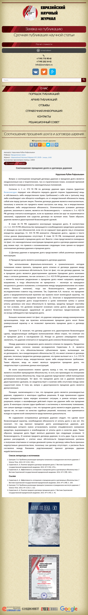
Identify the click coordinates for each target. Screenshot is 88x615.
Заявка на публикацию (44, 29)
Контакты (44, 117)
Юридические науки (18, 155)
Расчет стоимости (44, 44)
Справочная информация (44, 111)
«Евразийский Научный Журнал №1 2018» (31, 157)
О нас (44, 88)
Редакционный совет (44, 122)
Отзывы (44, 105)
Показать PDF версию (15, 163)
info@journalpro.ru (44, 64)
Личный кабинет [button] (44, 50)
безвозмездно (10, 192)
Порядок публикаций (44, 94)
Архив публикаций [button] (44, 100)
